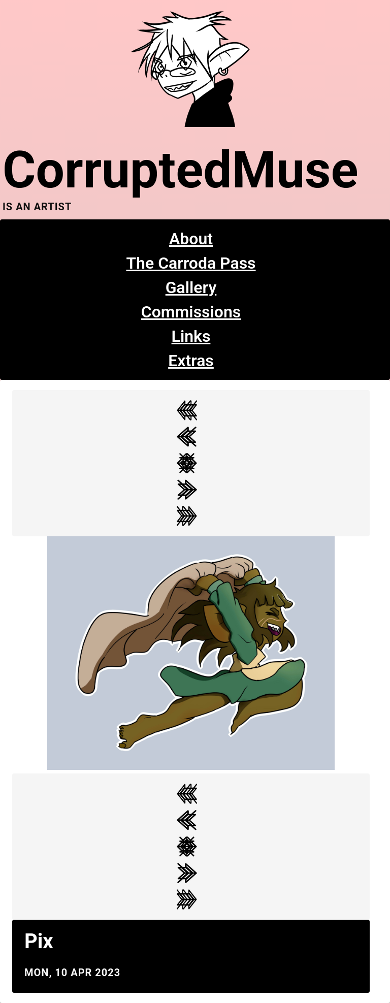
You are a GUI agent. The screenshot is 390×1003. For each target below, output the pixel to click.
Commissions (191, 311)
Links (191, 336)
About (191, 238)
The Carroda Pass (190, 263)
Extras (191, 360)
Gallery (191, 287)
